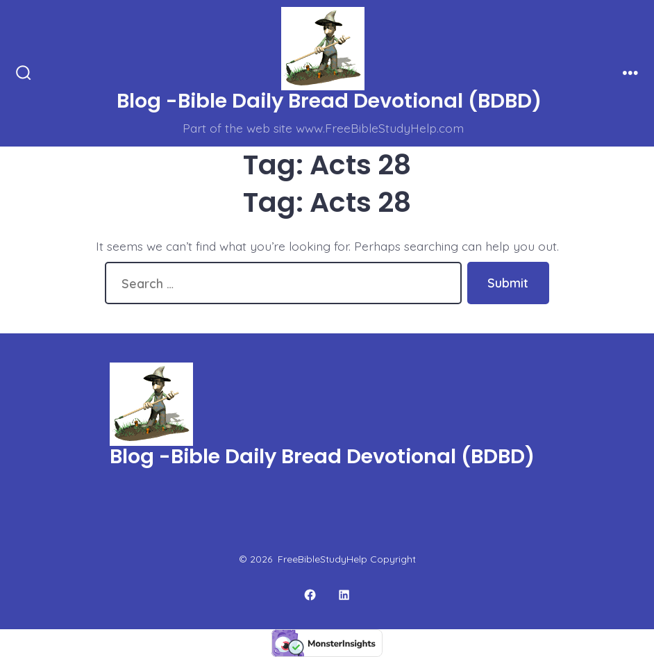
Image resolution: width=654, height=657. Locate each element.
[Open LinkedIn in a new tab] (344, 594)
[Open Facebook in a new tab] (310, 594)
